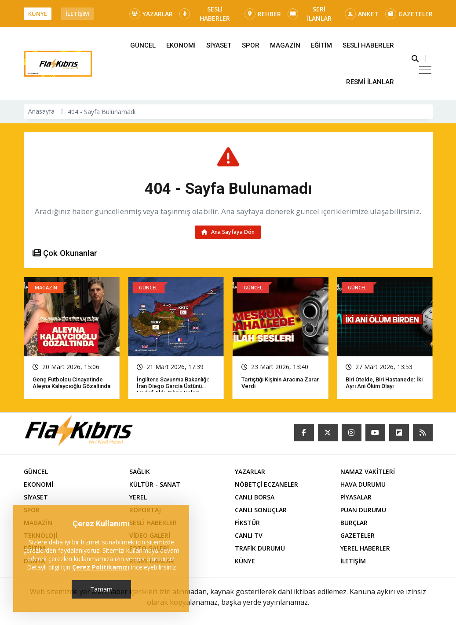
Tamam (101, 589)
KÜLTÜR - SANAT (154, 484)
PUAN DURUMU (363, 510)
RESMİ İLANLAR (370, 82)
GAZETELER (409, 13)
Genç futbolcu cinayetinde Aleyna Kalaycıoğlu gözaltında (71, 382)
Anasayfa (41, 111)
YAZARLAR (151, 13)
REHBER (262, 13)
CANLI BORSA (254, 497)
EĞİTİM (321, 45)
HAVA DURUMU (363, 484)
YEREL (138, 497)
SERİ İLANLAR (310, 13)
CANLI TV (249, 535)
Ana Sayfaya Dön (228, 232)
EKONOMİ (181, 45)
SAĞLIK (139, 471)
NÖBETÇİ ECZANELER (266, 484)
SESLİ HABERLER (204, 13)
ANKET (362, 13)
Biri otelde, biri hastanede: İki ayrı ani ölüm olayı (384, 382)
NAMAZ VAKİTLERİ (367, 471)
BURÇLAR (354, 522)
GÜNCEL (143, 45)
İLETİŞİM (77, 14)
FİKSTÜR (247, 522)
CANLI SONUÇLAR (261, 510)
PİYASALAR (356, 497)
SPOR (250, 45)
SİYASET (218, 45)
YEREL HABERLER (365, 548)
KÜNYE (37, 14)
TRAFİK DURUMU (260, 548)
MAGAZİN (285, 45)
